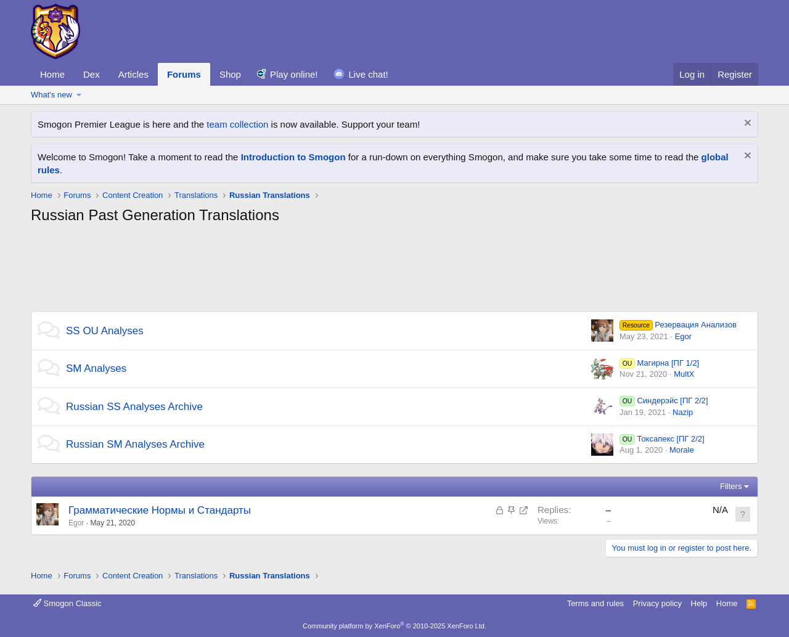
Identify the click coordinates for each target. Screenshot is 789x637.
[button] (79, 95)
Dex (91, 74)
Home (52, 74)
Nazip (682, 412)
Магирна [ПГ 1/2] (659, 363)
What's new (51, 94)
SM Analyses (96, 368)
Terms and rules (595, 603)
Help (699, 603)
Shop (230, 74)
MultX (684, 374)
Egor (683, 336)
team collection (237, 124)
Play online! (294, 74)
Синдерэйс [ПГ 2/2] (663, 400)
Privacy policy (657, 603)
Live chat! (368, 74)
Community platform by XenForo (394, 626)
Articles (133, 74)
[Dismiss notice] (746, 124)
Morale (681, 449)
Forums (184, 74)
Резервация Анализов (678, 324)
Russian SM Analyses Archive (135, 444)
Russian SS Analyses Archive (134, 407)
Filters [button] (731, 486)
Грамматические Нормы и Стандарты (159, 510)
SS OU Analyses (105, 331)
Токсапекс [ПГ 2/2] (662, 438)
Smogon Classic (67, 603)
